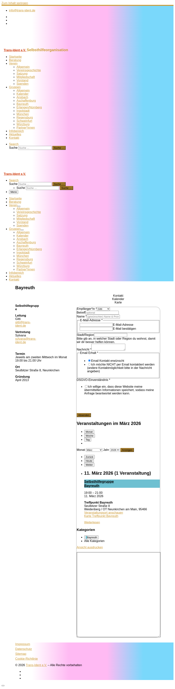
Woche (89, 436)
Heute (89, 462)
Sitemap (20, 655)
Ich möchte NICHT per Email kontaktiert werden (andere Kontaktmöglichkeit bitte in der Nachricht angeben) (121, 369)
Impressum (22, 645)
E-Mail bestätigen (124, 328)
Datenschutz (23, 650)
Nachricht (84, 350)
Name (82, 316)
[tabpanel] (118, 362)
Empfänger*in (87, 308)
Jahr (106, 451)
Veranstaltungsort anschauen (103, 513)
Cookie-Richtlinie (26, 659)
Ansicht (90, 548)
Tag (88, 440)
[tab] (118, 295)
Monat (89, 433)
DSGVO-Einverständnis (93, 381)
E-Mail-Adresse (123, 324)
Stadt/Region (85, 334)
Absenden (83, 416)
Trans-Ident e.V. (36, 666)
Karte (101, 517)
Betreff (81, 312)
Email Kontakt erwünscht (107, 361)
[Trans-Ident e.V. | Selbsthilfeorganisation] (25, 46)
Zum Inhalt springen (15, 3)
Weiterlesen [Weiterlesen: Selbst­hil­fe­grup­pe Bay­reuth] (92, 523)
